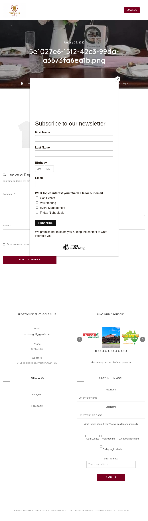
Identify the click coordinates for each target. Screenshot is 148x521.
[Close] (117, 79)
